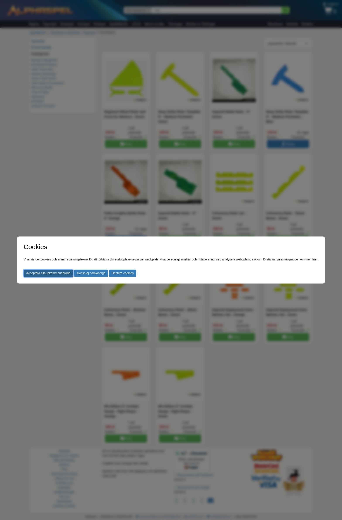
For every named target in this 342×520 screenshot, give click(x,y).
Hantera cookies (123, 273)
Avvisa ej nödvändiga (91, 273)
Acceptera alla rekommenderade (48, 273)
